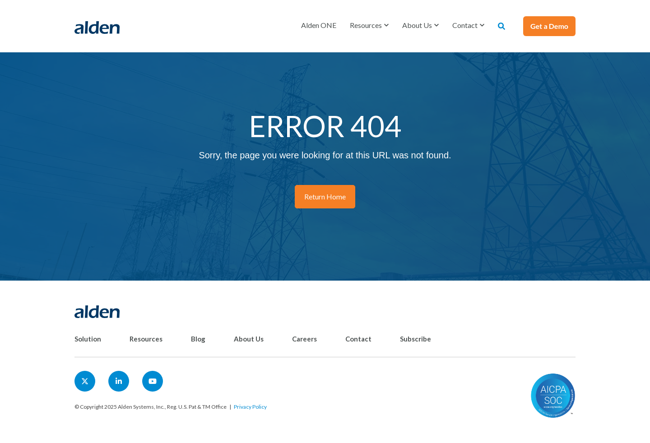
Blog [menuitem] (198, 339)
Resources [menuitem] (146, 339)
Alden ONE (318, 25)
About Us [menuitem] (249, 339)
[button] (369, 25)
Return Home (325, 196)
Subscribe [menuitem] (415, 339)
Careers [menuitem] (304, 339)
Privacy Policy (250, 406)
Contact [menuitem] (358, 339)
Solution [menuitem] (87, 339)
